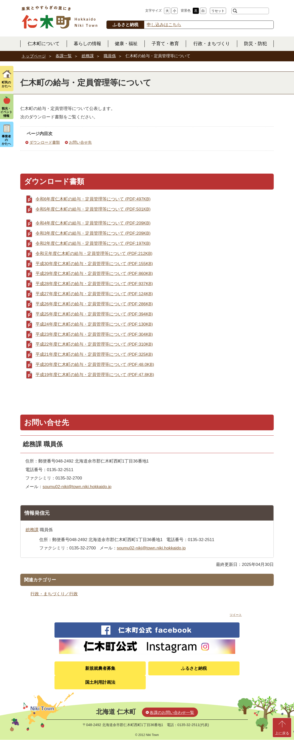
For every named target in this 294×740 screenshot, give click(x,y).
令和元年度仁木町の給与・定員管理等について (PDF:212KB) (93, 253)
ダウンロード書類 (44, 142)
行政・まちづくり (211, 43)
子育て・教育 (165, 43)
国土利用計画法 (100, 682)
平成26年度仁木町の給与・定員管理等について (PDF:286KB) (94, 304)
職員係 (110, 56)
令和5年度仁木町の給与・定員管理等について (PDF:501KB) (93, 209)
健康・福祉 (126, 43)
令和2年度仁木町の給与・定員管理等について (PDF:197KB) (93, 243)
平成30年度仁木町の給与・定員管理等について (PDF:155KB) (94, 263)
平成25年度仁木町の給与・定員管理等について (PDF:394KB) (94, 314)
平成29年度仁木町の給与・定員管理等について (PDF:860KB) (94, 273)
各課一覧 (64, 56)
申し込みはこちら (164, 24)
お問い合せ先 (80, 142)
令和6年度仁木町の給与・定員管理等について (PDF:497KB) (93, 199)
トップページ (34, 56)
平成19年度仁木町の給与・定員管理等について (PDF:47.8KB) (94, 374)
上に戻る (282, 733)
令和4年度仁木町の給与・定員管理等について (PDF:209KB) (93, 223)
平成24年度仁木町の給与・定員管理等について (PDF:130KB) (94, 324)
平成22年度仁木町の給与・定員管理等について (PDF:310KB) (94, 344)
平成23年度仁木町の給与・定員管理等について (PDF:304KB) (94, 334)
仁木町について (44, 43)
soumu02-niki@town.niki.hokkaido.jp (77, 486)
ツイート (236, 615)
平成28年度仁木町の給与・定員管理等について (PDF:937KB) (94, 283)
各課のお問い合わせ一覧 (172, 712)
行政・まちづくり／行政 (54, 593)
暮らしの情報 (87, 43)
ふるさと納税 (194, 668)
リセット (218, 11)
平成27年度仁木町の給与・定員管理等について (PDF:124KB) (94, 293)
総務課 (88, 56)
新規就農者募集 (100, 668)
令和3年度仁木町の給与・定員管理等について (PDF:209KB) (93, 233)
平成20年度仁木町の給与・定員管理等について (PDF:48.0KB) (94, 364)
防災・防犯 (255, 43)
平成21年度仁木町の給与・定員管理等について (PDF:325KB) (94, 354)
